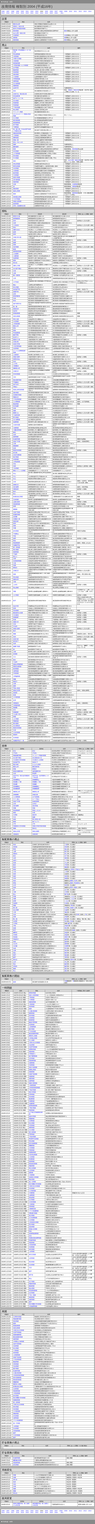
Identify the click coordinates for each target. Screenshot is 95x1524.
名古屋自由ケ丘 (37, 758)
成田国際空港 (36, 771)
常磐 (14, 896)
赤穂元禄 (35, 794)
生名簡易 (31, 1264)
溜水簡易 (16, 392)
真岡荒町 (16, 437)
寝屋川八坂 (16, 339)
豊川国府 (16, 723)
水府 (14, 434)
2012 (80, 11)
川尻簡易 (16, 56)
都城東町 (16, 446)
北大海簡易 (16, 83)
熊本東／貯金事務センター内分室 (22, 51)
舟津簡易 (16, 737)
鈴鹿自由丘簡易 (18, 496)
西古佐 (15, 263)
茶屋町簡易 (16, 514)
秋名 (14, 300)
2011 (75, 11)
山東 (14, 950)
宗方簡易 (16, 100)
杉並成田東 (16, 96)
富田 (14, 234)
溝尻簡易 (31, 1078)
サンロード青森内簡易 (39, 755)
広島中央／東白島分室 (20, 94)
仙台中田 (16, 606)
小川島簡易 (32, 1191)
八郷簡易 (16, 256)
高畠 (66, 932)
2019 (22, 13)
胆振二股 (16, 140)
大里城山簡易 (33, 1038)
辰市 (14, 220)
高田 (66, 876)
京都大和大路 (17, 237)
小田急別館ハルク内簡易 (20, 65)
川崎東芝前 (32, 1209)
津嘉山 (15, 387)
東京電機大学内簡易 (35, 1184)
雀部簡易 (31, 1051)
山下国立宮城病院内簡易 (36, 1113)
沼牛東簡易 (16, 179)
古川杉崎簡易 (33, 1217)
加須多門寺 (16, 289)
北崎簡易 (31, 1063)
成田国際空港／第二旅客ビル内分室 (40, 1504)
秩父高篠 (16, 287)
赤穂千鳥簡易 (33, 1074)
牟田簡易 (31, 1006)
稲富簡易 (16, 182)
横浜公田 (16, 326)
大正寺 (15, 944)
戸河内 (15, 753)
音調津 (15, 903)
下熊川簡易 (32, 1108)
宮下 (66, 856)
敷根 (14, 968)
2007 (56, 11)
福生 (14, 161)
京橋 (66, 981)
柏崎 (66, 878)
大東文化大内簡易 (34, 1042)
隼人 (14, 971)
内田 (14, 240)
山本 (14, 962)
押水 (14, 328)
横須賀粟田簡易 (33, 1033)
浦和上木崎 (16, 265)
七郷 (14, 851)
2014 (89, 11)
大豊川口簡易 (17, 58)
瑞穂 (14, 905)
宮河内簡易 (16, 374)
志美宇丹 (16, 88)
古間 (14, 683)
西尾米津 (16, 309)
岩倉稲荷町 (35, 801)
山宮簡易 (31, 1170)
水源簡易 (16, 35)
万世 (66, 865)
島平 (14, 600)
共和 (66, 908)
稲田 (14, 876)
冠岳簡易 (31, 1227)
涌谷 (66, 912)
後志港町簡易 (17, 380)
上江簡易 (16, 595)
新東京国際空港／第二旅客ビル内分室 (21, 1504)
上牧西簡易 (32, 1085)
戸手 (14, 824)
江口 (14, 657)
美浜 (66, 950)
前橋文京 (16, 484)
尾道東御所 (16, 543)
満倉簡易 (31, 1166)
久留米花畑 (16, 425)
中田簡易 (31, 1125)
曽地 (14, 883)
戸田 (14, 926)
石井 (14, 914)
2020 (27, 13)
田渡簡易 (16, 103)
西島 (14, 330)
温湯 (14, 928)
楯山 (14, 285)
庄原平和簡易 (33, 1047)
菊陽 (14, 634)
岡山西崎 (16, 587)
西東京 (34, 769)
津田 (66, 957)
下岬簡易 (16, 127)
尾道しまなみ (36, 810)
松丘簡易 (31, 1123)
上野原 (72, 869)
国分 (14, 660)
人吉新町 (16, 253)
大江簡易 (31, 1130)
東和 (66, 858)
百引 (14, 710)
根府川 (15, 681)
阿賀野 (34, 773)
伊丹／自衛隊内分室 (19, 206)
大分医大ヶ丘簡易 (37, 760)
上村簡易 (31, 1251)
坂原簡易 (16, 203)
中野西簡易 (16, 79)
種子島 (67, 894)
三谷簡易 (31, 1157)
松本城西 (16, 406)
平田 (14, 536)
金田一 (15, 860)
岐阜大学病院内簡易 (19, 28)
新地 (66, 919)
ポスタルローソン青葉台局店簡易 (22, 115)
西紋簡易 (16, 188)
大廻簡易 (16, 428)
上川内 (15, 363)
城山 (14, 953)
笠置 (14, 408)
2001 (27, 11)
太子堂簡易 (35, 797)
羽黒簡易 (31, 1150)
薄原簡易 (31, 1110)
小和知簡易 (16, 461)
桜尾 (14, 506)
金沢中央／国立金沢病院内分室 (21, 776)
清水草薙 (35, 806)
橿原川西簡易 (33, 1083)
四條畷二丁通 (36, 782)
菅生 (14, 227)
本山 (14, 473)
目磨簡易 (31, 1101)
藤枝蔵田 (16, 147)
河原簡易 (31, 1065)
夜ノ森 (15, 306)
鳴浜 (30, 1231)
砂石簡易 (16, 531)
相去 (14, 540)
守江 (14, 476)
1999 (17, 11)
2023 (41, 13)
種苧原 (31, 1275)
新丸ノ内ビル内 (18, 142)
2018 (17, 13)
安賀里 (15, 692)
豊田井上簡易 (33, 1036)
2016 (7, 13)
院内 (14, 867)
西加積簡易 (16, 122)
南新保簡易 (32, 1002)
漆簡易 (15, 37)
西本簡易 (16, 31)
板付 (14, 491)
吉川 (66, 890)
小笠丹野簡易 (17, 346)
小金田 (15, 662)
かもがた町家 (36, 764)
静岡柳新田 (16, 218)
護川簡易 (31, 1029)
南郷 (33, 817)
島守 (14, 930)
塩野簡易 (31, 1081)
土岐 (14, 651)
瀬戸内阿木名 (17, 303)
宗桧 (33, 808)
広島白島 (16, 341)
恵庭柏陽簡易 (17, 1334)
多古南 (15, 452)
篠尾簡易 (31, 1013)
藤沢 (69, 923)
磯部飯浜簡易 (17, 1460)
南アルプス (35, 821)
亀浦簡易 (31, 1099)
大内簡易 (31, 1148)
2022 (36, 13)
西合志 (15, 959)
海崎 (14, 410)
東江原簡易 (32, 1132)
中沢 (14, 817)
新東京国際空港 (18, 771)
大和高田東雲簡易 (34, 1087)
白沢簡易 (31, 1293)
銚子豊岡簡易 (33, 1056)
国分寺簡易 (32, 1092)
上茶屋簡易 (32, 1027)
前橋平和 (16, 291)
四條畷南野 (35, 788)
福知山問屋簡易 (18, 664)
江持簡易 (16, 175)
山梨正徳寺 (16, 502)
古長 (14, 271)
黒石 (66, 928)
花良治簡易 (16, 316)
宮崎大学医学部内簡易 (39, 826)
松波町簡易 (16, 439)
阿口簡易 (16, 549)
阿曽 (14, 716)
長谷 (14, 844)
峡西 (14, 821)
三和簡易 (16, 135)
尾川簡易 (31, 1215)
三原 (66, 844)
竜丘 (14, 964)
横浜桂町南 (35, 766)
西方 (14, 856)
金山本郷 (16, 910)
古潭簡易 (31, 1121)
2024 (46, 13)
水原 (14, 773)
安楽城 (15, 937)
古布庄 (34, 803)
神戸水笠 (16, 384)
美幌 (14, 679)
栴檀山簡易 (32, 1069)
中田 (14, 878)
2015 (3, 13)
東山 (30, 1278)
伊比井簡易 (16, 164)
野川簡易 (16, 417)
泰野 (14, 538)
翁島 (14, 574)
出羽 (14, 885)
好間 (14, 901)
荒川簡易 (31, 1224)
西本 (65, 31)
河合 (14, 464)
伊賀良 (15, 966)
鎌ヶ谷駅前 (16, 275)
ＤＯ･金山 (16, 799)
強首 (14, 941)
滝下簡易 (31, 1281)
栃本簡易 (16, 173)
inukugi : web (7, 2)
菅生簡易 (16, 577)
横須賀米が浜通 (18, 613)
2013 (85, 11)
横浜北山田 (16, 24)
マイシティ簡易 (18, 112)
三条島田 (16, 354)
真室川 (67, 937)
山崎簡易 (31, 1195)
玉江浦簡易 (16, 419)
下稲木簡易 (32, 1136)
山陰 (14, 273)
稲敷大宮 (16, 622)
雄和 (66, 944)
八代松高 (16, 225)
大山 (66, 862)
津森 (14, 591)
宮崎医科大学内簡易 (19, 826)
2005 (46, 11)
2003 (36, 11)
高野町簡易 (32, 1049)
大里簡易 (16, 170)
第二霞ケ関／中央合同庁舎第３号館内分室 (22, 130)
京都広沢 (16, 371)
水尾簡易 (16, 459)
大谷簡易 (16, 321)
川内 (14, 377)
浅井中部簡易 (17, 1344)
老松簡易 (16, 74)
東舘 (14, 812)
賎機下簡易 (16, 646)
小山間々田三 (17, 714)
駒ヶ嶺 (15, 919)
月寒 (14, 558)
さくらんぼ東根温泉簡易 (19, 351)
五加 (14, 624)
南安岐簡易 (16, 63)
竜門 (14, 955)
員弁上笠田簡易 (33, 995)
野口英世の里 (36, 819)
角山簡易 (16, 109)
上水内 (15, 584)
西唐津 (15, 734)
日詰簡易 (31, 1045)
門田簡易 (31, 1134)
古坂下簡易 (16, 512)
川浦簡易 (31, 1193)
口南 (14, 443)
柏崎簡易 (16, 85)
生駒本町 (35, 834)
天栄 (71, 921)
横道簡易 (31, 1286)
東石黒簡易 (16, 120)
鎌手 (14, 957)
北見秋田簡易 (17, 561)
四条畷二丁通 (17, 782)
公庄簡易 (31, 1220)
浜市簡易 (16, 151)
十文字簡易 (16, 199)
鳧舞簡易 (16, 721)
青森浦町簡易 (17, 755)
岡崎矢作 (16, 397)
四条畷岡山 (16, 779)
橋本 (66, 953)
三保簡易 (31, 1204)
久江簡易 (16, 118)
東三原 (15, 908)
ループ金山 (35, 799)
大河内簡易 (16, 732)
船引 (66, 851)
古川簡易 (31, 1199)
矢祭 (33, 812)
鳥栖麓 (15, 707)
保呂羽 (34, 815)
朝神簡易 (16, 552)
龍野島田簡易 (17, 251)
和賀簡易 (31, 1242)
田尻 (66, 847)
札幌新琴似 (16, 545)
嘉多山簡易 (16, 191)
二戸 (66, 860)
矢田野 (15, 921)
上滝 (66, 871)
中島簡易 (16, 673)
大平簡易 (16, 282)
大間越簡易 (16, 676)
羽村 (71, 905)
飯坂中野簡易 (33, 1022)
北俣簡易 (16, 348)
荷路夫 (15, 853)
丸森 (66, 910)
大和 (66, 892)
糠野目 (15, 932)
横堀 (66, 867)
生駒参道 (16, 703)
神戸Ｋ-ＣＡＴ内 (18, 98)
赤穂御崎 (16, 794)
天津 (14, 730)
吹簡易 (15, 654)
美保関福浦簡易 (33, 1233)
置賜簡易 (31, 1118)
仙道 (14, 948)
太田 (14, 858)
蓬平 (30, 1271)
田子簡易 (16, 125)
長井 (14, 1482)
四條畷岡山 (35, 779)
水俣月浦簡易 (17, 455)
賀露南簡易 (32, 1152)
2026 (56, 13)
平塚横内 (16, 382)
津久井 (15, 1479)
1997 (7, 11)
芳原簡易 (16, 105)
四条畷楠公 (16, 786)
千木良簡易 (32, 1031)
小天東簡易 (16, 697)
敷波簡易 (16, 404)
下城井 (15, 554)
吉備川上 (72, 908)
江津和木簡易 (17, 1316)
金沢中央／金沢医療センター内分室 (40, 776)
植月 (14, 631)
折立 (14, 751)
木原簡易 (31, 1247)
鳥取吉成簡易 (17, 666)
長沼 (66, 921)
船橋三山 (16, 413)
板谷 (14, 865)
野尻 (14, 849)
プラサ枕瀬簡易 (33, 1211)
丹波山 (77, 869)
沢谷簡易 (31, 1188)
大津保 (15, 815)
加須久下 (35, 762)
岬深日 (15, 567)
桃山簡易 (31, 1288)
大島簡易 (16, 61)
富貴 (14, 695)
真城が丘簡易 (33, 1229)
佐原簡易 (31, 1024)
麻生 (14, 432)
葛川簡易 (16, 457)
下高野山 (16, 534)
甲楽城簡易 (16, 333)
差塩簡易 (31, 1197)
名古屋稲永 (16, 725)
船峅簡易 (16, 70)
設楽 (14, 448)
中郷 (14, 528)
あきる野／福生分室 (19, 33)
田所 (66, 885)
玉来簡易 (16, 499)
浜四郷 (15, 516)
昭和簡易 (16, 40)
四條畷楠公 (35, 786)
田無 (14, 769)
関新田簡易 (32, 1284)
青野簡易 (31, 1127)
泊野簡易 (16, 671)
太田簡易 (31, 1258)
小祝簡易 (31, 1175)
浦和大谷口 (16, 230)
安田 (14, 874)
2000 (22, 11)
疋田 (14, 294)
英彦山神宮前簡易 (18, 389)
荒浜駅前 (76, 883)
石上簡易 (31, 1040)
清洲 (14, 565)
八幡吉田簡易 (17, 430)
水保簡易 (31, 1018)
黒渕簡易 (16, 669)
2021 (32, 13)
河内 (14, 1484)
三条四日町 (16, 415)
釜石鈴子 (16, 641)
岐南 (14, 249)
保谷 (14, 91)
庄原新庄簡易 (17, 395)
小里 (14, 912)
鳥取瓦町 (16, 521)
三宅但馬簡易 (17, 399)
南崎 (14, 144)
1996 (3, 11)
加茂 (14, 862)
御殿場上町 (16, 368)
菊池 (66, 955)
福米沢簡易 (32, 1116)
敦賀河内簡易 (17, 450)
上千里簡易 (16, 153)
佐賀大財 (16, 639)
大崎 (14, 892)
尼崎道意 (16, 489)
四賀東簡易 (16, 504)
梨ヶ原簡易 (16, 547)
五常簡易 (31, 1058)
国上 (14, 493)
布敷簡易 (31, 1076)
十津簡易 (31, 999)
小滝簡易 (16, 77)
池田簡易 (31, 1299)
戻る (62, 13)
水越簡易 (31, 1103)
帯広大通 (16, 319)
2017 (12, 13)
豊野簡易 (16, 137)
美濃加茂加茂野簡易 (35, 1238)
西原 (14, 869)
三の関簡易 (16, 401)
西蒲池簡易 (16, 313)
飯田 (66, 964)
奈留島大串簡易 (33, 1177)
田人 (66, 853)
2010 (70, 11)
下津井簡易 (16, 107)
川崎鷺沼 (16, 366)
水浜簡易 (16, 168)
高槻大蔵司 (16, 357)
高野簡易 (16, 81)
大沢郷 (15, 946)
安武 (14, 361)
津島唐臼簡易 (33, 1213)
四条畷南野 (16, 788)
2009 (65, 11)
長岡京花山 (16, 359)
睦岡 (14, 232)
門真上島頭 (16, 688)
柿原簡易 (31, 1161)
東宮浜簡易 (16, 166)
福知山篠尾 (35, 831)
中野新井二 (32, 1054)
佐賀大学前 (16, 344)
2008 (60, 11)
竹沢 (30, 1267)
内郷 (14, 898)
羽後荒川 (16, 939)
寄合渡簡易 (16, 54)
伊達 (66, 916)
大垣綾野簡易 (33, 1306)
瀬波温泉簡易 (17, 133)
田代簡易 (16, 156)
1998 (12, 11)
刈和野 (67, 946)
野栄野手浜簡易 (33, 1139)
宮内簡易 (16, 610)
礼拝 (75, 880)
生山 (14, 478)
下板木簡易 (32, 1090)
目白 (30, 1236)
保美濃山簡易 (17, 197)
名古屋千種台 (17, 268)
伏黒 (14, 916)
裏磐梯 (15, 509)
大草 (14, 278)
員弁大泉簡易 (33, 1067)
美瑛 (14, 608)
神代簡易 (31, 1249)
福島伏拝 (16, 579)
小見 (14, 871)
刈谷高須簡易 (33, 1154)
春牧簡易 (31, 1297)
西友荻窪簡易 (33, 1163)
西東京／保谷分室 (18, 26)
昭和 (65, 40)
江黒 (14, 563)
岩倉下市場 (16, 441)
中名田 (15, 626)
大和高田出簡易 (33, 1222)
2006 (51, 11)
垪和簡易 (31, 1094)
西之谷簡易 (32, 1168)
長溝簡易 (31, 1159)
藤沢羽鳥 (16, 335)
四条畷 (15, 784)
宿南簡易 (31, 1072)
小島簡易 (31, 1004)
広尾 (66, 903)
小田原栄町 (16, 323)
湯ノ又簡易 (32, 1181)
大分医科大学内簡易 (19, 760)
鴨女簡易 (31, 1179)
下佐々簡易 (32, 1295)
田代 (66, 948)
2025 (51, 13)
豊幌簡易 (31, 1145)
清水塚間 (16, 487)
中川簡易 (16, 158)
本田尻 (15, 847)
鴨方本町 (16, 764)
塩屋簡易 (16, 258)
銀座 (14, 982)
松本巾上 (16, 337)
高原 (14, 887)
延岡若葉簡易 (33, 1105)
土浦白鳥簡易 (33, 1011)
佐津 (14, 700)
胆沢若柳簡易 (33, 1143)
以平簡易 (16, 67)
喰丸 (66, 849)
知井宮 (15, 311)
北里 (14, 223)
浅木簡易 (16, 247)
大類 (14, 581)
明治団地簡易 (33, 1290)
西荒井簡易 (32, 993)
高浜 (14, 880)
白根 (14, 1486)
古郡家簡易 (16, 705)
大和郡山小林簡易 (18, 1341)
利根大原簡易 (17, 201)
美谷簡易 (16, 1321)
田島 (14, 244)
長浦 (14, 619)
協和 (66, 939)
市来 (14, 298)
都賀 (75, 887)
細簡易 (31, 1172)
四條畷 (34, 784)
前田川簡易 (16, 177)
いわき (72, 896)
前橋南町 (16, 617)
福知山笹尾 (16, 690)
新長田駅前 (16, 296)
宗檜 (14, 808)
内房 (14, 643)
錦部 (14, 686)
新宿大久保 (16, 216)
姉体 (14, 526)
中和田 (15, 935)
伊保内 (67, 926)
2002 (32, 11)
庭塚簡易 (31, 1020)
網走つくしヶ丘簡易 (19, 470)
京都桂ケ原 (16, 519)
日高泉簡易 (32, 1244)
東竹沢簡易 (32, 1254)
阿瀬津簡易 (32, 1240)
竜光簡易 (31, 1262)
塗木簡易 (31, 1015)
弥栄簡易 (16, 72)
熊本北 (34, 828)
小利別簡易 (16, 1393)
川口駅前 (16, 615)
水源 (65, 35)
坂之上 (15, 556)
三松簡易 (16, 468)
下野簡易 (31, 997)
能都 (14, 242)
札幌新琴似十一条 (18, 740)
